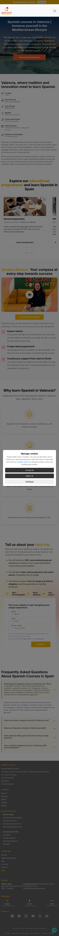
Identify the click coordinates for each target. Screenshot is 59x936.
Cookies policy (23, 462)
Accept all (30, 470)
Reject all (29, 476)
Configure (30, 482)
